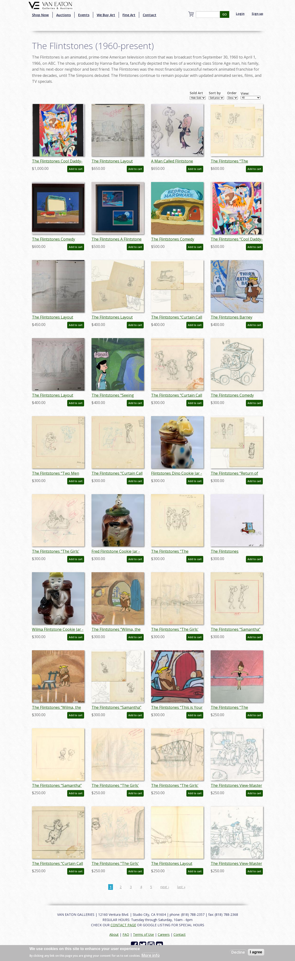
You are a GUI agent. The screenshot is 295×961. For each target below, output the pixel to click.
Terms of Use (143, 934)
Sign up (257, 13)
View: (245, 93)
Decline (238, 952)
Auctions (63, 15)
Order (232, 93)
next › (164, 887)
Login (240, 13)
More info (151, 955)
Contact (149, 15)
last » (181, 887)
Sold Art (196, 93)
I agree (256, 952)
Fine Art (128, 15)
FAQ (125, 934)
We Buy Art (106, 15)
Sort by (215, 93)
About (114, 934)
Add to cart (75, 169)
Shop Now (40, 15)
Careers (164, 934)
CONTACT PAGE (123, 925)
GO (224, 14)
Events (83, 15)
